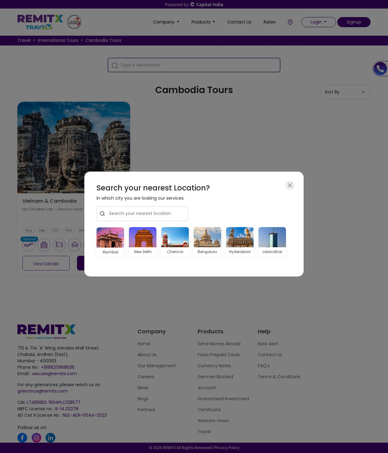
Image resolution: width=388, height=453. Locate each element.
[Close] (290, 185)
